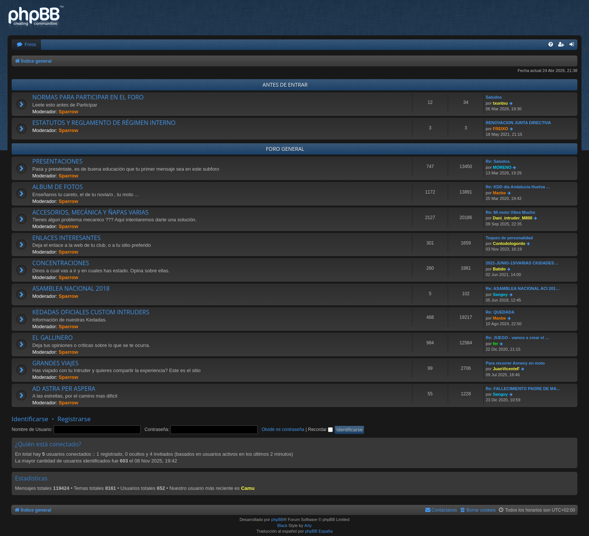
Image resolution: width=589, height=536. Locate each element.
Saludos (494, 97)
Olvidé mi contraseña (282, 429)
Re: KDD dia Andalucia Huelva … (518, 187)
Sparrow (68, 111)
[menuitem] (26, 45)
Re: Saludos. (498, 161)
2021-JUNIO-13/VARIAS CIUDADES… (522, 263)
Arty (308, 525)
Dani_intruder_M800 (512, 218)
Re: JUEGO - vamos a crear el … (517, 337)
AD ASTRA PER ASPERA (63, 388)
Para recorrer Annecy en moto (515, 363)
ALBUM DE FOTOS (57, 187)
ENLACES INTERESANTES (66, 238)
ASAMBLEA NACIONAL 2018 (71, 288)
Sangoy (500, 294)
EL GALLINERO (52, 337)
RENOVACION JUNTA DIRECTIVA (518, 122)
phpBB (277, 519)
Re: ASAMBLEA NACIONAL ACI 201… (523, 288)
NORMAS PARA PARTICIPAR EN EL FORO (87, 97)
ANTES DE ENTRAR (285, 84)
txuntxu (500, 103)
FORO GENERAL (285, 148)
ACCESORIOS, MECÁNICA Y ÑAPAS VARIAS (90, 212)
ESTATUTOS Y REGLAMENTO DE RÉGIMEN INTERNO (104, 123)
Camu (248, 488)
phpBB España (318, 531)
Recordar (320, 429)
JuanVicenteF (506, 368)
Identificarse (30, 418)
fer (495, 343)
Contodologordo (509, 243)
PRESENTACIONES (57, 161)
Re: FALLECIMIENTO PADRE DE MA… (523, 388)
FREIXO (500, 128)
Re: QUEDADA (500, 312)
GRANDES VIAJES (55, 363)
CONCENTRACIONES (60, 263)
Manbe (499, 193)
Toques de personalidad (509, 238)
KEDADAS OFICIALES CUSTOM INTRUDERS (90, 312)
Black (282, 525)
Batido (499, 269)
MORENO (502, 167)
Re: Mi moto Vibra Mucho (510, 212)
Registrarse (74, 418)
